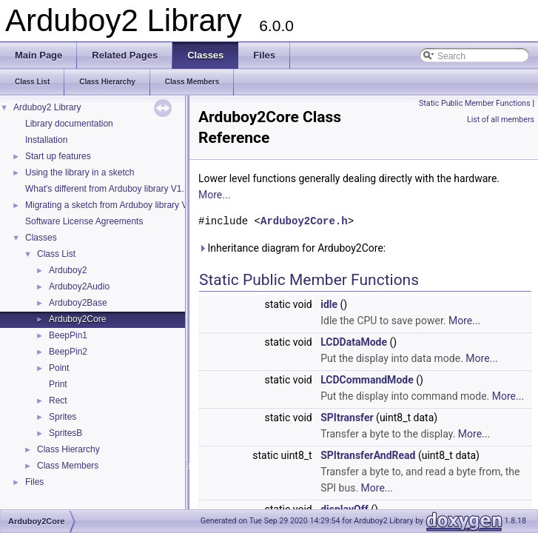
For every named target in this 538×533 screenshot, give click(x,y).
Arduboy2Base (78, 303)
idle (328, 304)
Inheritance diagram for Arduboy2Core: (292, 248)
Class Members (67, 465)
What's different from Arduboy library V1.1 (107, 189)
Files (34, 482)
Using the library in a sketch (79, 172)
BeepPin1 (68, 335)
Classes (41, 237)
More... (214, 195)
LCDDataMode (353, 342)
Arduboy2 (68, 270)
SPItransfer (346, 417)
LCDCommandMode (367, 380)
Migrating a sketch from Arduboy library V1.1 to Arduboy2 (137, 205)
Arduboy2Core (77, 319)
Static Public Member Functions (475, 103)
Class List (56, 254)
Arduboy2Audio (79, 286)
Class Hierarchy (68, 449)
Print (58, 384)
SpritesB (65, 433)
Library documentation (69, 123)
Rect (58, 400)
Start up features (58, 156)
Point (59, 368)
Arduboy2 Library (47, 107)
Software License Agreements (84, 221)
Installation (46, 140)
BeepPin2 (68, 351)
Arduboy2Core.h (304, 221)
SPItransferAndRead (367, 455)
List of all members (500, 119)
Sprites (62, 417)
